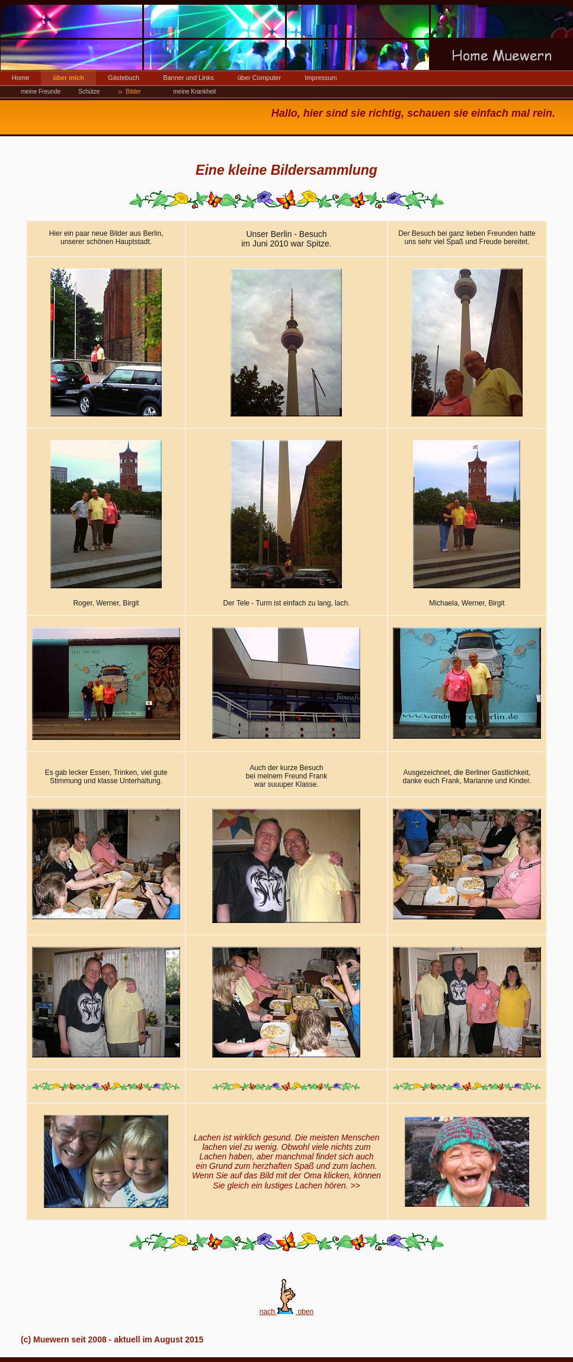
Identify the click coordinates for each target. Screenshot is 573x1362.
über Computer (259, 77)
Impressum (321, 77)
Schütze (89, 91)
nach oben (286, 1311)
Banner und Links (188, 77)
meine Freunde (40, 91)
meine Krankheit (194, 91)
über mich (68, 77)
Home (20, 77)
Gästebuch (123, 77)
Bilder (133, 91)
